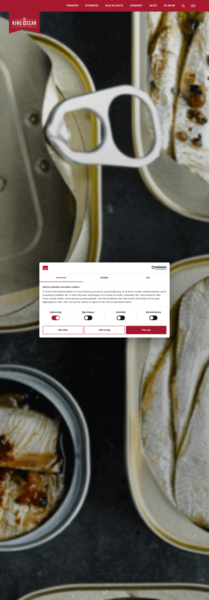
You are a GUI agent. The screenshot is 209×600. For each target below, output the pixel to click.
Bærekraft (136, 6)
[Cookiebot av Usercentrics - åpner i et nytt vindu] (153, 268)
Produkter (72, 6)
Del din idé (169, 6)
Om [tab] (148, 277)
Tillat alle (146, 330)
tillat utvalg (104, 330)
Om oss (153, 6)
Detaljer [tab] (104, 277)
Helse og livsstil (114, 6)
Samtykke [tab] (61, 277)
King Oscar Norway (193, 6)
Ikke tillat (62, 330)
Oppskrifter (91, 6)
